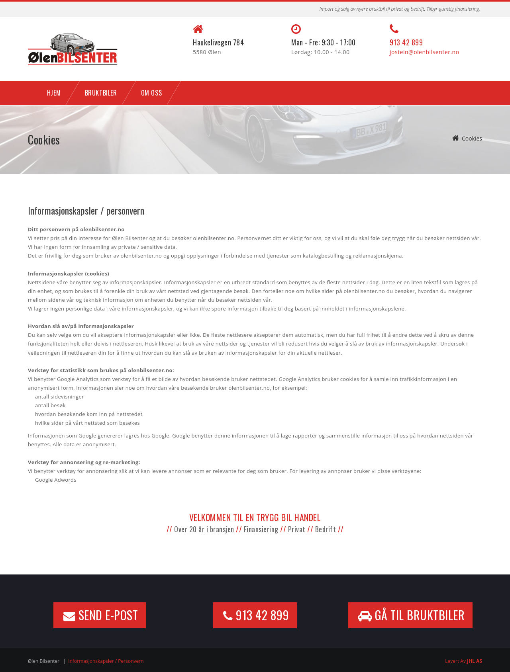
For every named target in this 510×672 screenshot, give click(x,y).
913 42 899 (406, 42)
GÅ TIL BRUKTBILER (411, 615)
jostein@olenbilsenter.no (424, 52)
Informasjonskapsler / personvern (105, 661)
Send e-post (100, 615)
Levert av (463, 661)
